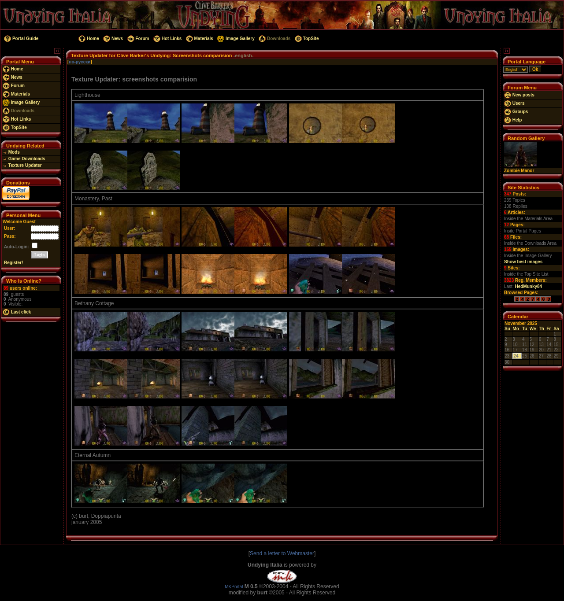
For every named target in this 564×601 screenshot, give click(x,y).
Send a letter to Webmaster (282, 553)
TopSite (306, 38)
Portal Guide (20, 38)
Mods (11, 152)
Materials (199, 38)
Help (513, 120)
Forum (137, 38)
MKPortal (234, 586)
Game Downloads (24, 158)
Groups (516, 111)
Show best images (523, 261)
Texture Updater (22, 165)
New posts (519, 94)
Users (514, 103)
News (112, 38)
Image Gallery (235, 38)
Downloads (273, 38)
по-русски (79, 61)
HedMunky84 (528, 286)
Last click (17, 312)
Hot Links (167, 38)
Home (88, 38)
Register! (13, 262)
